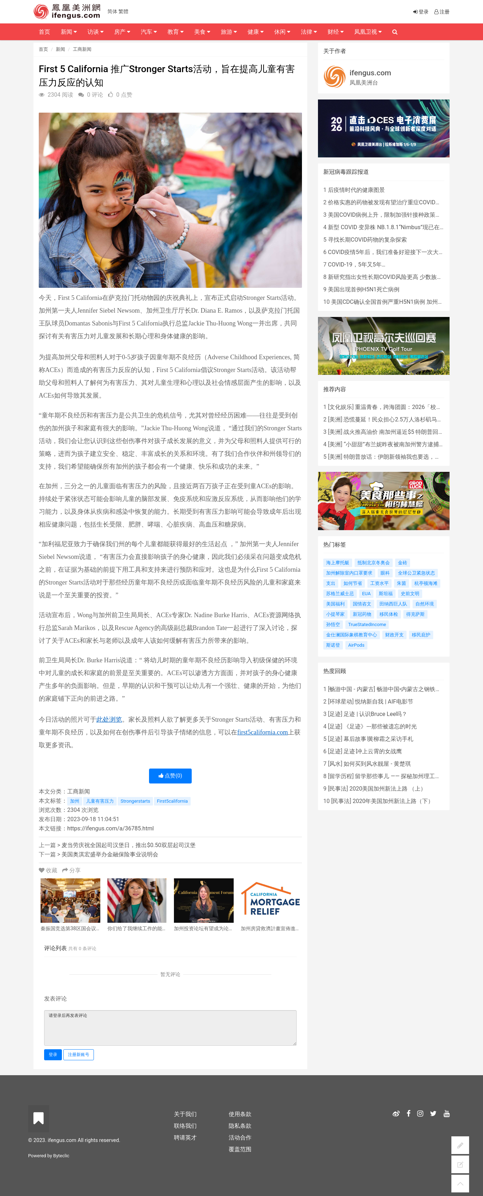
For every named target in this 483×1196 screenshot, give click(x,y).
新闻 (60, 49)
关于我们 (185, 1114)
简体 (112, 11)
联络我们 (185, 1125)
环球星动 (340, 701)
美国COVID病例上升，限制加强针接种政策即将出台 (393, 214)
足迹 (335, 714)
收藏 (49, 870)
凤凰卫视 (368, 31)
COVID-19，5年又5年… (356, 264)
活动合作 (240, 1137)
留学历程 (340, 776)
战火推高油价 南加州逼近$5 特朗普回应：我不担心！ (411, 432)
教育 (176, 31)
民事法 (337, 788)
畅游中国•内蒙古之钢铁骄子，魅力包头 (426, 689)
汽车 (149, 31)
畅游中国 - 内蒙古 (351, 689)
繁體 (123, 11)
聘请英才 (185, 1137)
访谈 (95, 31)
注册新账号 (78, 1054)
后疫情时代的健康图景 (356, 190)
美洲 (335, 419)
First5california (172, 801)
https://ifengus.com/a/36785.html (110, 828)
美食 (202, 31)
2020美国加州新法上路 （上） (387, 788)
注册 (441, 12)
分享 (71, 870)
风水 (335, 763)
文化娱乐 (340, 407)
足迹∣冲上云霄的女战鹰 (373, 751)
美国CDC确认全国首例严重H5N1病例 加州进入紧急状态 (401, 301)
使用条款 (240, 1114)
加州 (74, 801)
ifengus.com (370, 73)
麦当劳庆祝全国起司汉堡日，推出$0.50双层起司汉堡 (128, 845)
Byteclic (61, 1155)
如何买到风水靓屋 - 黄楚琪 (377, 763)
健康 (256, 31)
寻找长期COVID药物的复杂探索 (367, 239)
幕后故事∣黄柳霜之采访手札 (378, 739)
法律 (309, 31)
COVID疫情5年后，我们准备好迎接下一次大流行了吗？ (397, 252)
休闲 (282, 31)
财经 (336, 31)
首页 (43, 49)
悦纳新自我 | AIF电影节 (384, 701)
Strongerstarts (135, 801)
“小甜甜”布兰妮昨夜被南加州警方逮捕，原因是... (405, 444)
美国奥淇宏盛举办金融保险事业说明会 (110, 854)
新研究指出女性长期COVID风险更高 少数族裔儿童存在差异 (402, 277)
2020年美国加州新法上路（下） (393, 801)
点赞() (170, 775)
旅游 (229, 31)
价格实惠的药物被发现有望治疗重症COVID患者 (387, 202)
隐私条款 (240, 1125)
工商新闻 (82, 49)
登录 (53, 1054)
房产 (122, 31)
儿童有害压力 (100, 801)
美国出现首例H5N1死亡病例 (363, 289)
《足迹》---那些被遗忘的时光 (380, 726)
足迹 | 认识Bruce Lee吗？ (375, 714)
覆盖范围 (240, 1149)
